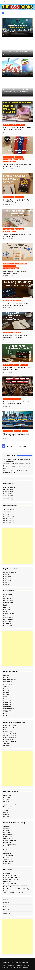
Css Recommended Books (19, 124)
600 (20, 446)
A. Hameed (6, 803)
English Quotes (7, 582)
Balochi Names (7, 891)
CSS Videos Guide (20, 965)
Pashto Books (7, 702)
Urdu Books (6, 694)
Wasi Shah (6, 830)
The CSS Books (7, 124)
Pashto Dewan (7, 706)
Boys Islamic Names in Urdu (10, 879)
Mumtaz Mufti (6, 814)
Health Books (6, 688)
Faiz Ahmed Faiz (7, 834)
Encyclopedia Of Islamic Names (11, 877)
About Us (5, 899)
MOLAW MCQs (7, 745)
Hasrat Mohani (7, 853)
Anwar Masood (7, 848)
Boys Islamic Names (8, 887)
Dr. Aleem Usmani (8, 861)
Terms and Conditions (16, 967)
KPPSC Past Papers (8, 493)
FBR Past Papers (8, 596)
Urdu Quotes (6, 698)
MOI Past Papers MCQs (9, 728)
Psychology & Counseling (9, 266)
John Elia (5, 851)
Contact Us (6, 909)
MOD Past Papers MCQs (10, 726)
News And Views (7, 300)
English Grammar (8, 578)
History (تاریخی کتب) (8, 681)
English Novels (7, 576)
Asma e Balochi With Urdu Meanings (13, 892)
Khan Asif (5, 812)
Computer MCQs (7, 625)
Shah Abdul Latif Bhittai (9, 840)
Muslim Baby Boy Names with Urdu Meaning (15, 885)
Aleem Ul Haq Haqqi (8, 795)
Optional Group (7, 515)
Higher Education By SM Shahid (14, 72)
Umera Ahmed (7, 797)
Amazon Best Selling (8, 157)
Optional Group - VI (8, 520)
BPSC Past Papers (8, 497)
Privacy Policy (7, 902)
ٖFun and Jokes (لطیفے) (9, 692)
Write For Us (6, 913)
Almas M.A (6, 808)
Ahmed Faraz (6, 828)
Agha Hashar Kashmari (9, 805)
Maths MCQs (6, 609)
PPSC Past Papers (8, 491)
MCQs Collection (7, 594)
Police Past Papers (8, 739)
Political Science (7, 159)
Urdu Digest (6, 677)
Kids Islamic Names (8, 881)
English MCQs (7, 621)
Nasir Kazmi (6, 849)
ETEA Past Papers (8, 608)
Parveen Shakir (7, 846)
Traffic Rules (6, 743)
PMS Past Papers (8, 489)
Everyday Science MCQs (10, 613)
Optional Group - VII (8, 522)
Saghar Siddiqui (7, 859)
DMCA (5, 906)
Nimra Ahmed (6, 807)
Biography (6, 675)
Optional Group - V (8, 518)
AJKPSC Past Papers (9, 499)
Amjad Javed (6, 810)
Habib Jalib (6, 857)
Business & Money (19, 197)
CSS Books (15, 364)
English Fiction (7, 580)
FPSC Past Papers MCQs (10, 487)
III (12, 515)
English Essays (7, 574)
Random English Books (9, 572)
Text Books (24, 431)
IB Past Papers (7, 729)
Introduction (6, 231)
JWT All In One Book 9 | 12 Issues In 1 (16, 52)
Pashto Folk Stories (8, 708)
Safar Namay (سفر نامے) (9, 679)
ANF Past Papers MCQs (9, 733)
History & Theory (18, 157)
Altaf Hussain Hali (8, 838)
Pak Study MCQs (7, 615)
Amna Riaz (6, 799)
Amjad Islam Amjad (8, 836)
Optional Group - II (8, 513)
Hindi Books (6, 715)
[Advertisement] (17, 546)
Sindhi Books (6, 712)
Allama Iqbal (6, 826)
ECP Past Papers (8, 600)
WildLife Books (7, 687)
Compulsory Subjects (9, 509)
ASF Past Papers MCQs (9, 735)
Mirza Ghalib (6, 832)
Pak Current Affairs (8, 619)
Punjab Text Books (8, 431)
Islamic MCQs (7, 623)
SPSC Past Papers (8, 495)
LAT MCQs (6, 604)
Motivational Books (8, 683)
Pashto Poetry (7, 704)
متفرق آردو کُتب (7, 700)
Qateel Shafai (6, 863)
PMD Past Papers (8, 602)
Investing (13, 231)
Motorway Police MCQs (9, 741)
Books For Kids (7, 873)
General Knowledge (8, 617)
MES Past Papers (8, 598)
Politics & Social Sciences (9, 161)
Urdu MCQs (6, 611)
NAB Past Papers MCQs (9, 737)
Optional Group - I (8, 511)
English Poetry (7, 584)
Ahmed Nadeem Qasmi (9, 844)
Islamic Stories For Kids (9, 875)
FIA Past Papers (7, 731)
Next (24, 446)
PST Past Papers (7, 606)
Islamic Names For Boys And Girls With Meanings (16, 889)
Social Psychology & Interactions (11, 268)
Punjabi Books (7, 710)
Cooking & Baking (8, 690)
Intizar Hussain (7, 816)
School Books (17, 431)
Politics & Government (18, 159)
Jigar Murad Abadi (8, 855)
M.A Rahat (6, 801)
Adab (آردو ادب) (7, 696)
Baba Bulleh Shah (8, 842)
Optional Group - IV (8, 517)
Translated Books (8, 685)
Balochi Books (7, 714)
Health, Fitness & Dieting (20, 263)
